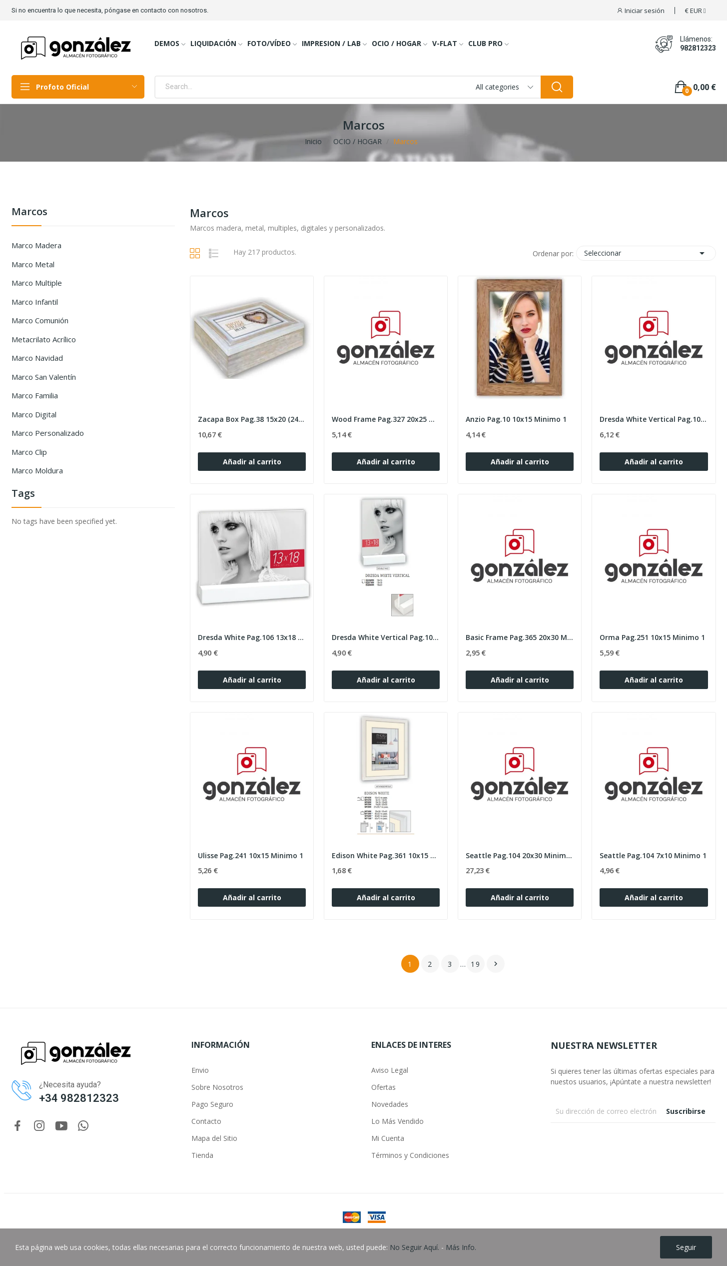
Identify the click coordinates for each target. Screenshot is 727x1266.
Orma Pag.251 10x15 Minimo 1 (652, 637)
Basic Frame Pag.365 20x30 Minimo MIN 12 (520, 637)
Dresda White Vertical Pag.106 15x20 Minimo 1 (654, 419)
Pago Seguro (212, 1104)
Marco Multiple (36, 283)
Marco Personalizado (47, 433)
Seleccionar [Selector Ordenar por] (646, 253)
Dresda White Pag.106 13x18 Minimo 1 (252, 637)
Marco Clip (29, 452)
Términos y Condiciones (410, 1155)
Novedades (389, 1104)
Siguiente (495, 963)
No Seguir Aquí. (414, 1247)
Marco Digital (33, 414)
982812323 (698, 48)
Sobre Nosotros (217, 1087)
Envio (200, 1070)
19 (476, 964)
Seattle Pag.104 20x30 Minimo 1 (520, 855)
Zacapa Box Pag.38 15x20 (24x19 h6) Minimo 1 (252, 419)
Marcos (29, 212)
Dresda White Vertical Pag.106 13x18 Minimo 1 (386, 637)
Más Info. (461, 1247)
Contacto (206, 1121)
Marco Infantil (34, 302)
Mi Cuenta (387, 1138)
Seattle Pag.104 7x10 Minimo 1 (653, 855)
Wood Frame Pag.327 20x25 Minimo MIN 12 (386, 419)
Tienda (202, 1155)
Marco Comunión (39, 320)
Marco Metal (32, 264)
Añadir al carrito (252, 461)
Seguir (686, 1247)
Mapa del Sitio (214, 1138)
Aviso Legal (389, 1070)
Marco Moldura (37, 470)
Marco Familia (34, 395)
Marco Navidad (37, 358)
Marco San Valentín (43, 377)
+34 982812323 (79, 1098)
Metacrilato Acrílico (43, 339)
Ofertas (383, 1087)
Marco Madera (36, 245)
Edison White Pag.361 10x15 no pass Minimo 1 (386, 855)
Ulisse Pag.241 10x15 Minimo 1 (250, 855)
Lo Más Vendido (397, 1121)
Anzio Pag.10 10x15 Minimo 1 (516, 419)
